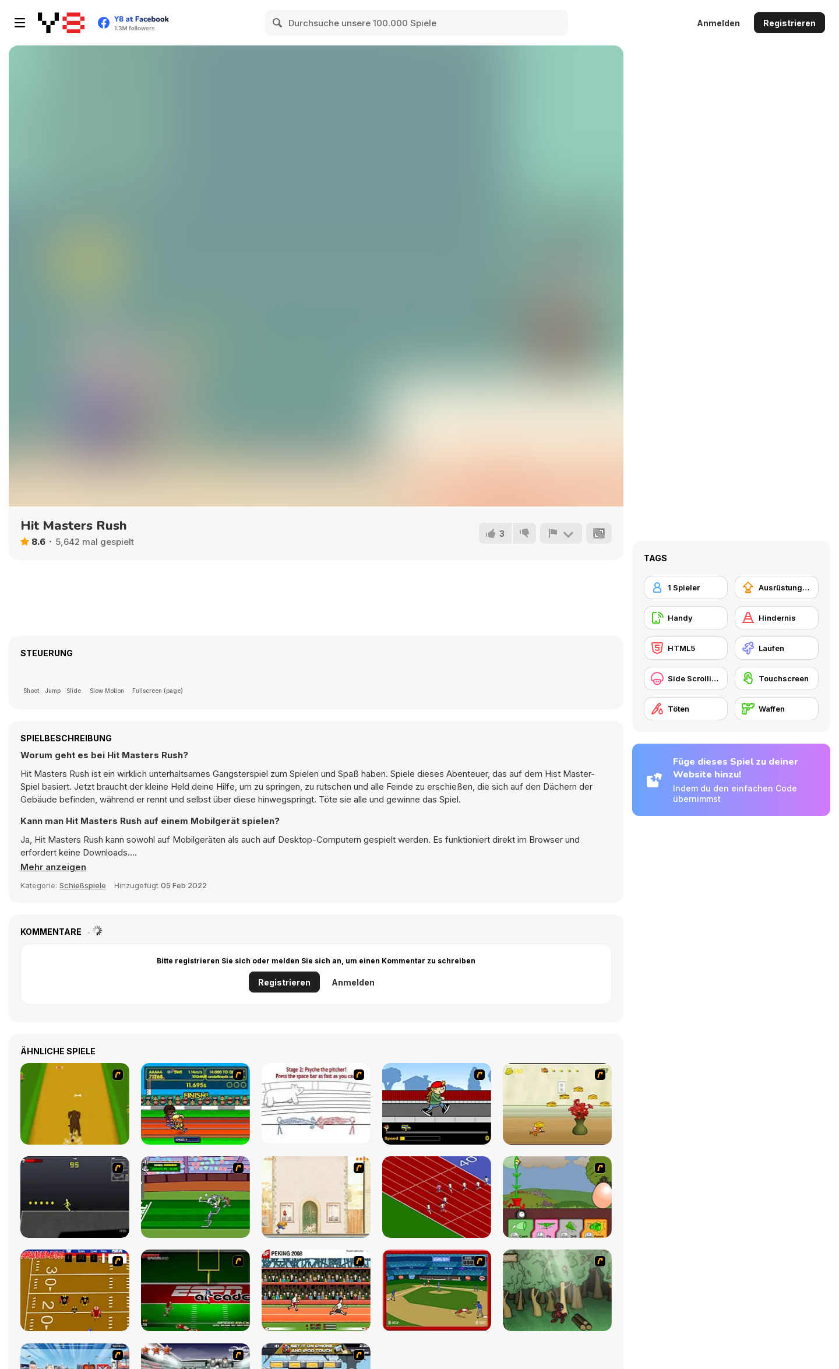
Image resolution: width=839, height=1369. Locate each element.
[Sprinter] (436, 1197)
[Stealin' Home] (436, 1290)
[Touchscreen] (777, 678)
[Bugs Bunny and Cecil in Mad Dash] (195, 1197)
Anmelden (718, 23)
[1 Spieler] (686, 587)
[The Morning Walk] (316, 1197)
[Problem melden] (561, 533)
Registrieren (789, 23)
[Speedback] (195, 1290)
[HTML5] (686, 648)
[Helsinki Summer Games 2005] (195, 1104)
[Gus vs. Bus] (436, 1104)
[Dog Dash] (74, 1104)
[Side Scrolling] (686, 678)
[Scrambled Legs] (74, 1290)
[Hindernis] (777, 617)
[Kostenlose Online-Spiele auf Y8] (61, 22)
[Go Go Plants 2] (557, 1197)
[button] (53, 867)
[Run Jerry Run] (557, 1104)
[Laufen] (777, 648)
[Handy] (686, 617)
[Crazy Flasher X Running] (74, 1197)
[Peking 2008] (316, 1290)
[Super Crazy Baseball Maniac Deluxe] (316, 1104)
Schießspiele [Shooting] (82, 885)
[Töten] (686, 708)
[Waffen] (777, 708)
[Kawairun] (557, 1290)
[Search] (278, 23)
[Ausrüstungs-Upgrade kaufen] (777, 587)
